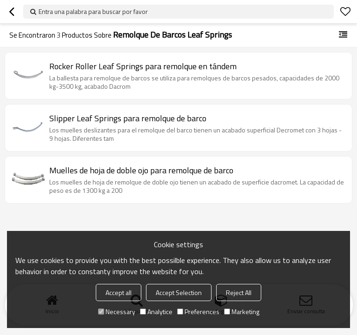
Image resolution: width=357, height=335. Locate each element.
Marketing (241, 311)
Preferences (198, 311)
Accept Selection (179, 292)
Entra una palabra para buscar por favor (93, 11)
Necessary (116, 311)
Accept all (119, 292)
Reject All (238, 292)
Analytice (156, 311)
